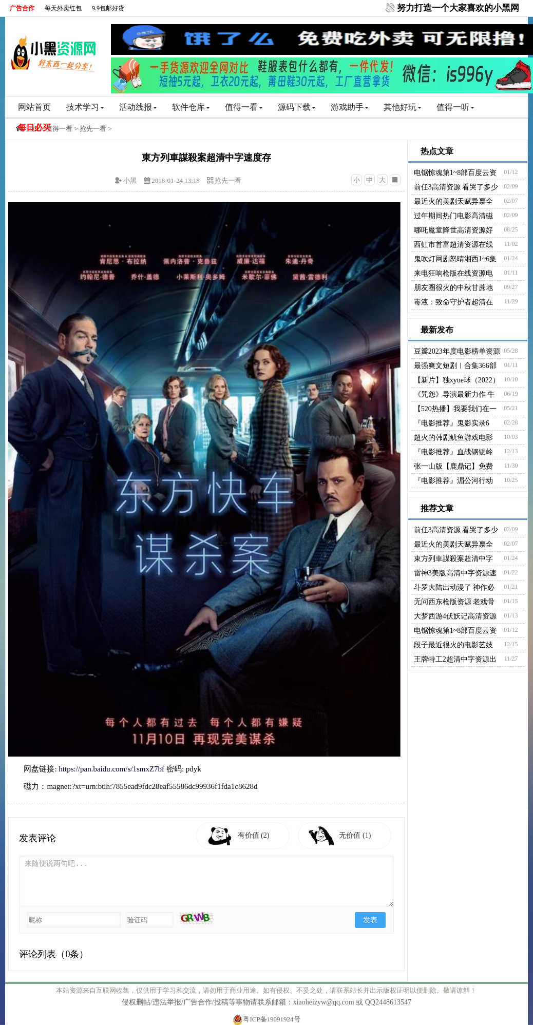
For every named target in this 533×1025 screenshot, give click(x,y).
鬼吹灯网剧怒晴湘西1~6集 (455, 259)
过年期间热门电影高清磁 (453, 216)
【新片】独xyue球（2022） (457, 380)
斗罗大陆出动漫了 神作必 (454, 587)
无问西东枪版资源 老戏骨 (454, 602)
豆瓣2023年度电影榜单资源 (457, 351)
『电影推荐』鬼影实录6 (451, 423)
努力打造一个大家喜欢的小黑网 (458, 8)
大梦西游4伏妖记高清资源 (455, 616)
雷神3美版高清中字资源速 (455, 573)
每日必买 (34, 127)
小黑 (130, 180)
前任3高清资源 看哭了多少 (456, 187)
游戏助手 (349, 107)
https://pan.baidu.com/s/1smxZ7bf (111, 769)
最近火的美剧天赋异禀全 (453, 201)
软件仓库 (191, 107)
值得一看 (243, 107)
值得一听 (455, 107)
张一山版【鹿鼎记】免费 (453, 466)
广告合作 (22, 8)
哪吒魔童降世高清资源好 (453, 230)
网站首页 (34, 107)
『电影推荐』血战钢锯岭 (453, 452)
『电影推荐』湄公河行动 (453, 481)
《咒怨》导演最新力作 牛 (454, 394)
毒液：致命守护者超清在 (453, 302)
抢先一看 (93, 128)
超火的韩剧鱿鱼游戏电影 (453, 437)
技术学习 (85, 107)
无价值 (355, 835)
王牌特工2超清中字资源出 (455, 659)
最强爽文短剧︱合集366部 (455, 366)
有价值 (254, 835)
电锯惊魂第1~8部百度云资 (455, 173)
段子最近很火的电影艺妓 (453, 645)
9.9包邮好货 (108, 8)
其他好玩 (402, 107)
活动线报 (138, 107)
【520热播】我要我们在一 (455, 409)
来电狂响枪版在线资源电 (453, 273)
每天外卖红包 (63, 8)
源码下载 (296, 107)
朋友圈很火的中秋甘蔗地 (453, 288)
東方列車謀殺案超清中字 (453, 559)
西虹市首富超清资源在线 (453, 244)
